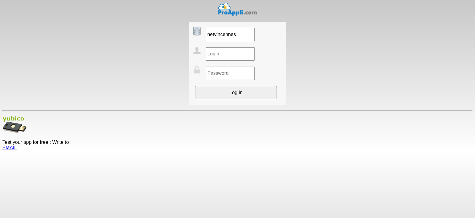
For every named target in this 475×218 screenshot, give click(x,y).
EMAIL (9, 147)
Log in (236, 92)
